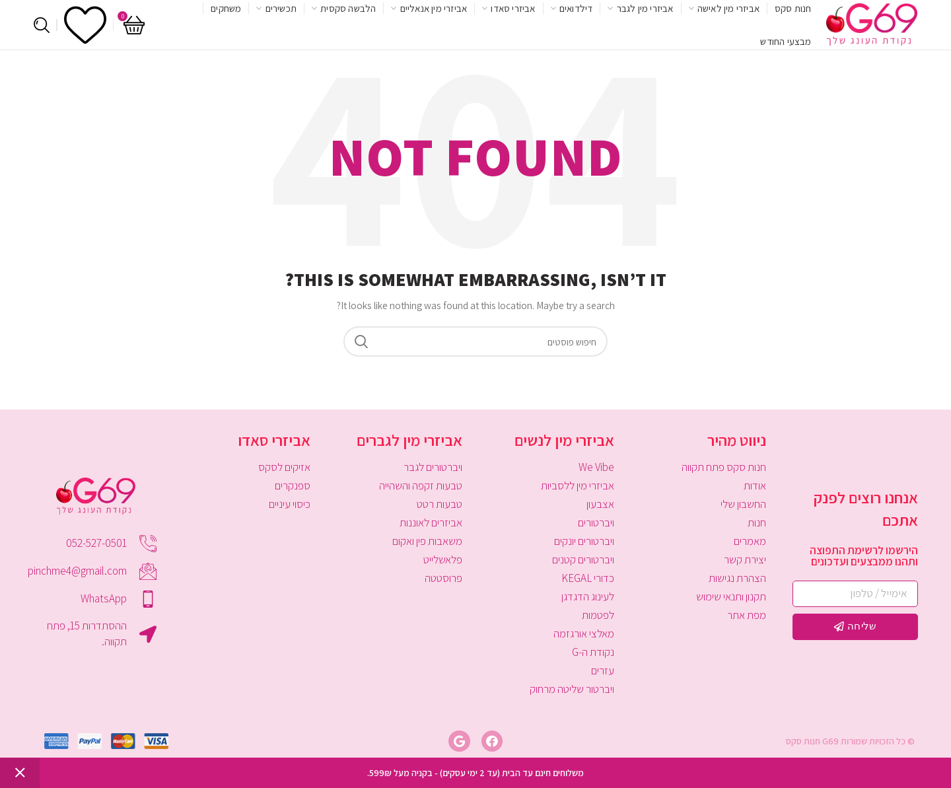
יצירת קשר (745, 559)
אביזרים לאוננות (431, 522)
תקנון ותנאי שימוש (731, 596)
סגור (20, 773)
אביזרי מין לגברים (409, 439)
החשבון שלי (743, 504)
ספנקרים (292, 485)
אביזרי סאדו (274, 439)
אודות (755, 485)
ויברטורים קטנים (583, 559)
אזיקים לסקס (284, 467)
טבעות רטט (439, 504)
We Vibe (596, 467)
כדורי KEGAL (587, 578)
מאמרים (750, 541)
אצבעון (600, 504)
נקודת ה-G (593, 652)
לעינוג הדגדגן (587, 596)
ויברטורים (596, 522)
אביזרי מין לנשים (564, 439)
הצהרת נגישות (737, 578)
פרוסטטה (443, 578)
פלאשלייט (442, 559)
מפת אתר (746, 615)
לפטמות (598, 615)
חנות (757, 522)
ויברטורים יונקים (584, 541)
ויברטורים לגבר (433, 467)
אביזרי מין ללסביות (577, 485)
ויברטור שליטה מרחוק (572, 689)
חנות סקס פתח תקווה (724, 467)
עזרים (602, 670)
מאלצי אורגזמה (583, 633)
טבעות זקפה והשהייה (420, 485)
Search (361, 341)
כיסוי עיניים (289, 504)
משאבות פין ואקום (427, 541)
